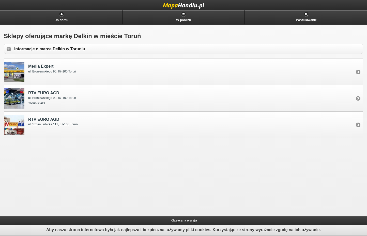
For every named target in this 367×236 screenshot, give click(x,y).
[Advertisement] (43, 176)
